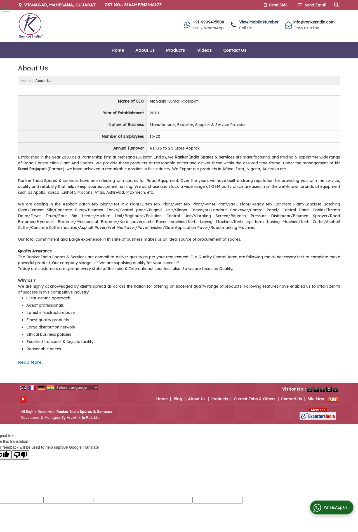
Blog (177, 398)
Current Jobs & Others (254, 398)
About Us (145, 50)
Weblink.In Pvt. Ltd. (83, 417)
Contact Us (234, 50)
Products (177, 50)
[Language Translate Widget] (76, 387)
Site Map (316, 398)
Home (118, 50)
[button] (258, 22)
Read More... (31, 362)
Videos (204, 50)
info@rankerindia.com (314, 22)
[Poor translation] (20, 455)
